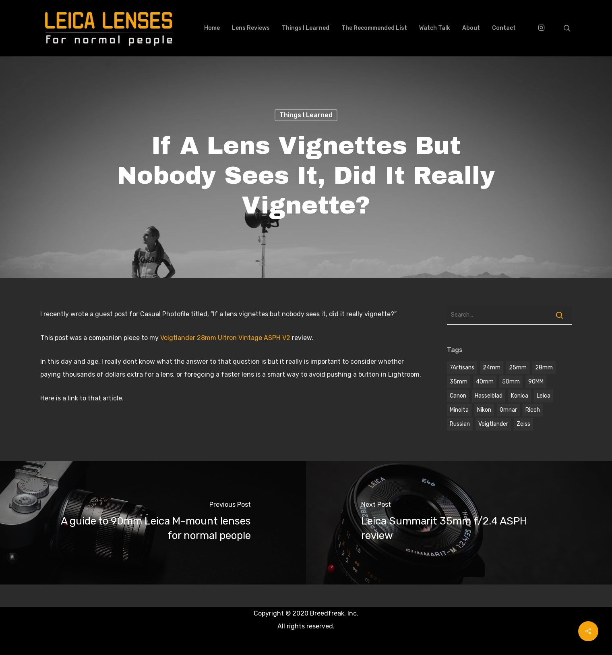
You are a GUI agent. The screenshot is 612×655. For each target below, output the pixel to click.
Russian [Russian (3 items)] (460, 424)
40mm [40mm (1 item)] (485, 381)
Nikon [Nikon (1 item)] (484, 409)
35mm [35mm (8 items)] (458, 381)
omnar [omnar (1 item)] (508, 409)
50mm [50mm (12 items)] (511, 381)
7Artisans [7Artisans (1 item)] (462, 367)
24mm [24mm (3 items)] (491, 367)
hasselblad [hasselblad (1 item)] (488, 395)
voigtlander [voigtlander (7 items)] (493, 424)
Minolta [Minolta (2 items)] (459, 409)
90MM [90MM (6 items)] (536, 381)
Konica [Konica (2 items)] (519, 395)
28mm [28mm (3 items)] (544, 367)
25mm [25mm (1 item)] (518, 367)
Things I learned (306, 115)
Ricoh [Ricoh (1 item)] (532, 409)
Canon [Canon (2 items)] (458, 395)
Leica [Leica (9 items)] (543, 395)
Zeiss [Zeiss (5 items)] (523, 424)
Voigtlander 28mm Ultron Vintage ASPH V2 (226, 338)
